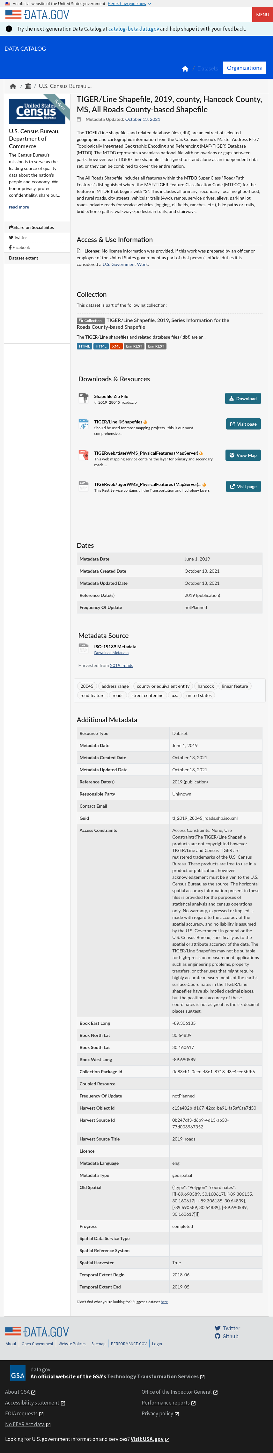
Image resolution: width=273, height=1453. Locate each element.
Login (157, 1344)
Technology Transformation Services (153, 1376)
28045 (87, 686)
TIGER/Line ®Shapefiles (119, 421)
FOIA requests (21, 1413)
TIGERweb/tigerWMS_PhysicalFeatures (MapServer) (147, 453)
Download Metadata (111, 652)
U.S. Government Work (125, 264)
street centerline (147, 695)
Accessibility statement (32, 1402)
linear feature (235, 686)
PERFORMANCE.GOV (129, 1344)
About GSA (17, 1391)
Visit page (243, 424)
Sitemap (99, 1344)
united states (198, 695)
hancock (206, 686)
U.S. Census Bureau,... (65, 86)
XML (116, 346)
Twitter (18, 237)
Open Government (37, 1344)
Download (243, 398)
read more (19, 206)
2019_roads (121, 665)
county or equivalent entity (163, 686)
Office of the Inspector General (177, 1391)
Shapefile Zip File (111, 396)
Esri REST (134, 346)
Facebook (19, 247)
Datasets (207, 68)
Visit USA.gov (147, 1438)
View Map (243, 455)
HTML (84, 346)
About (11, 1344)
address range (115, 686)
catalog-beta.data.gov (133, 28)
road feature (93, 695)
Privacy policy (157, 1413)
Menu (262, 14)
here (164, 1302)
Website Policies (72, 1344)
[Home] (37, 14)
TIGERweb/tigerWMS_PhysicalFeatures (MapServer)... (148, 484)
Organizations (244, 67)
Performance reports (166, 1402)
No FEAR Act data (25, 1424)
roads (118, 695)
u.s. (175, 695)
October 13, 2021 (142, 119)
